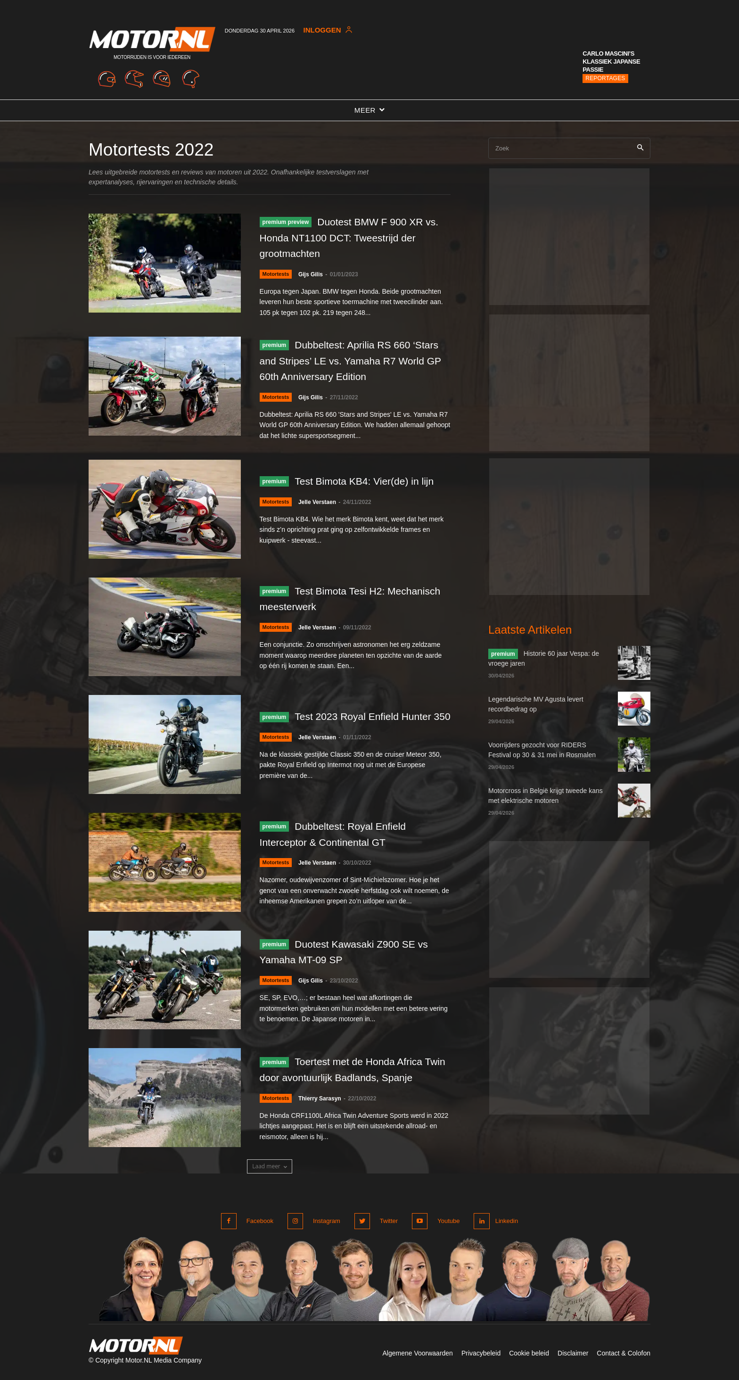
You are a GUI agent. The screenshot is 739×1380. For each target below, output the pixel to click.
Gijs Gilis (313, 274)
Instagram (325, 1224)
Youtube (444, 1224)
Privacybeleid (481, 1355)
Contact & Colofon (623, 1355)
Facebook (259, 1224)
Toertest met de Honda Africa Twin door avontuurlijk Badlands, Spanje (350, 1072)
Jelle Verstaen (320, 510)
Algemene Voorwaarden (417, 1355)
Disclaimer (573, 1355)
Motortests (277, 274)
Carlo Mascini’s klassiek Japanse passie (611, 61)
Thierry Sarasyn (322, 1110)
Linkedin (505, 1224)
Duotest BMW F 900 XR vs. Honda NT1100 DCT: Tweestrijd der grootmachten (349, 237)
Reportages (605, 78)
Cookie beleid (529, 1355)
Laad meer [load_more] (269, 1170)
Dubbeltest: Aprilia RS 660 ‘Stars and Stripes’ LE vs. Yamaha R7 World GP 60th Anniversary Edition (353, 361)
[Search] (640, 148)
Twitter (386, 1224)
